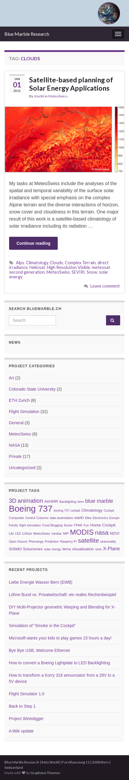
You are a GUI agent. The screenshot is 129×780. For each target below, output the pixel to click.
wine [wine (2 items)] (98, 549)
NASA (14, 445)
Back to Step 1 (22, 706)
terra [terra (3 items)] (66, 549)
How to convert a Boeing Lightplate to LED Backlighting (59, 662)
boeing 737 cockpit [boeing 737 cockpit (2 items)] (67, 510)
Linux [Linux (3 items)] (27, 533)
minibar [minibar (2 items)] (57, 533)
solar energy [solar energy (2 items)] (52, 549)
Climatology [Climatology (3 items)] (91, 510)
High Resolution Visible (68, 267)
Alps (20, 262)
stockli (39, 96)
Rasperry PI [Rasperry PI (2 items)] (68, 541)
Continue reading (33, 243)
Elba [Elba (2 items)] (88, 518)
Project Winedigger (26, 718)
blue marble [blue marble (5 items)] (99, 501)
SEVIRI (78, 272)
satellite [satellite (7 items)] (88, 540)
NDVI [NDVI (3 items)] (115, 533)
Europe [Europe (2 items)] (114, 518)
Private (15, 456)
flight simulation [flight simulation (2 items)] (30, 525)
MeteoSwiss (58, 96)
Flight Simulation (24, 411)
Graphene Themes (45, 773)
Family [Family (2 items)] (13, 525)
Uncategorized (22, 467)
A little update (21, 731)
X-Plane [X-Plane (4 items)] (111, 548)
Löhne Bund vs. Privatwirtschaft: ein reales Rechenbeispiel (62, 594)
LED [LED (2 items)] (18, 533)
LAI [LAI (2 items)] (11, 533)
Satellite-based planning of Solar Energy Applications (71, 84)
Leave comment (105, 285)
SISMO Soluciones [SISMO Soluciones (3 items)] (25, 549)
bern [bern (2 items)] (81, 501)
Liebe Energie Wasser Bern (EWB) (40, 582)
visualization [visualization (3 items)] (83, 549)
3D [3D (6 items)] (12, 500)
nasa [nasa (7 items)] (102, 532)
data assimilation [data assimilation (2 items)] (61, 518)
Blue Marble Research (26, 34)
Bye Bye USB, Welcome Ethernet (39, 650)
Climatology (37, 262)
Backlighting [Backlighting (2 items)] (67, 501)
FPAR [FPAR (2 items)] (78, 525)
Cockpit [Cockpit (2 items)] (109, 510)
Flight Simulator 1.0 (26, 693)
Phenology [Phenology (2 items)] (36, 541)
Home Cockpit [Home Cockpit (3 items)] (103, 525)
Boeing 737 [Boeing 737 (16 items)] (30, 508)
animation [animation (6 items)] (30, 500)
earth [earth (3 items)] (79, 517)
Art (11, 378)
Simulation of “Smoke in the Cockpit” (42, 625)
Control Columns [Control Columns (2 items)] (36, 518)
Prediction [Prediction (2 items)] (52, 541)
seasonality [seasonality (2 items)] (108, 541)
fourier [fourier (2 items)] (68, 525)
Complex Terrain (80, 262)
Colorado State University (32, 389)
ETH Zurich (19, 400)
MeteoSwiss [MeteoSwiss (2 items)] (41, 533)
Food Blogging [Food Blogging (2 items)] (52, 525)
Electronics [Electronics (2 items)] (100, 518)
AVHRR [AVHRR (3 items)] (51, 501)
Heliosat (37, 267)
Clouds (56, 262)
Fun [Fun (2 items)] (86, 525)
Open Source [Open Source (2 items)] (18, 541)
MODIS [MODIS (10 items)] (82, 532)
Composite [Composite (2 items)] (16, 518)
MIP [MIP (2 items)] (66, 533)
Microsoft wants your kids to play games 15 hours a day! (60, 638)
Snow (92, 272)
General (16, 422)
